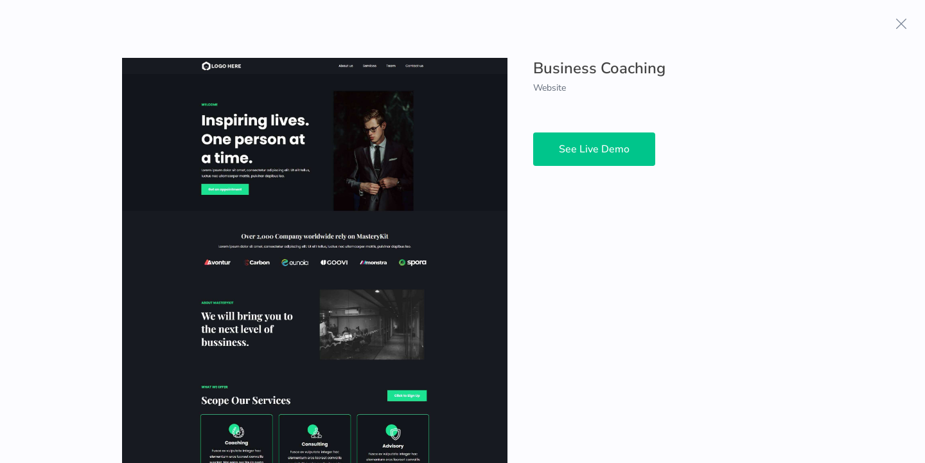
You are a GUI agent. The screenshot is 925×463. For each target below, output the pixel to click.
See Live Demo (594, 149)
